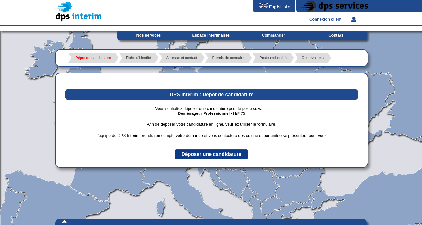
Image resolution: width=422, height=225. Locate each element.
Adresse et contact (181, 58)
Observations (313, 58)
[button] (211, 154)
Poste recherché (273, 58)
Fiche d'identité (138, 58)
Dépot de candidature (93, 58)
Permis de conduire (228, 58)
